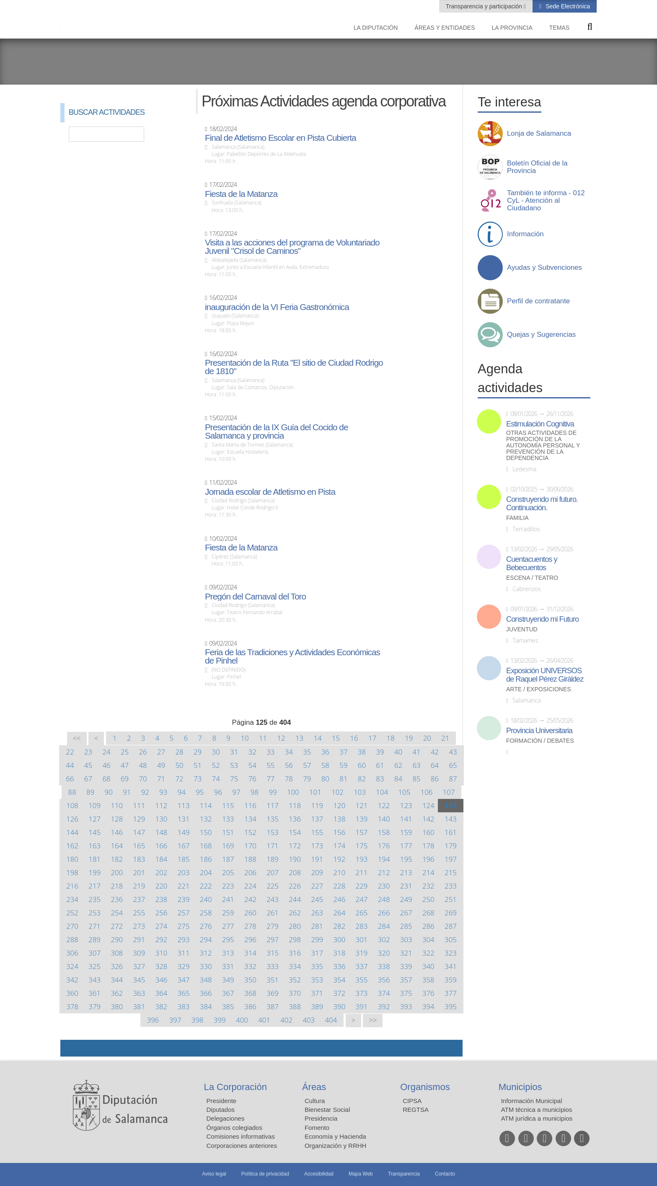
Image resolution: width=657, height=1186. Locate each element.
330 (206, 966)
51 (198, 765)
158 (384, 832)
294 (206, 939)
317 (317, 953)
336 (340, 966)
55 (270, 765)
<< (77, 738)
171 (272, 845)
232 (428, 886)
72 (180, 778)
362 (117, 993)
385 (228, 1006)
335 (317, 966)
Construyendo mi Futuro (542, 619)
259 (228, 912)
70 (143, 778)
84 (398, 778)
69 (125, 778)
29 (198, 752)
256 (161, 912)
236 (117, 899)
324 (72, 966)
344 (117, 979)
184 (161, 859)
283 (362, 926)
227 (317, 886)
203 (184, 872)
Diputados (221, 1109)
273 (139, 926)
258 (206, 912)
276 (206, 926)
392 (384, 1006)
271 (94, 926)
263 (317, 912)
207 (272, 872)
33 (270, 752)
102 (337, 792)
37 (343, 752)
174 (340, 845)
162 (72, 845)
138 (340, 819)
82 (362, 778)
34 (289, 752)
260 (250, 912)
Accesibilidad (319, 1174)
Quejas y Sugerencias (541, 334)
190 (295, 859)
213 (406, 872)
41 (416, 752)
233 (451, 886)
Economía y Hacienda (335, 1136)
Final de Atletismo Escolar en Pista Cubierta (280, 138)
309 (139, 953)
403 (309, 1020)
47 (125, 765)
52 (216, 765)
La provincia (512, 27)
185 (184, 859)
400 (242, 1020)
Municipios (520, 1087)
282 (340, 926)
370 (295, 993)
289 (94, 939)
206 (250, 872)
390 (340, 1006)
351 (272, 979)
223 (228, 886)
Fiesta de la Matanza (241, 194)
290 (117, 939)
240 (206, 899)
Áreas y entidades (444, 27)
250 (428, 899)
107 (449, 792)
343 (94, 979)
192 (340, 859)
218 (117, 886)
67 (88, 778)
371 (317, 993)
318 (340, 953)
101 (315, 792)
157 (362, 832)
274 (161, 926)
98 (255, 792)
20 (427, 738)
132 (206, 819)
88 (72, 792)
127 (94, 819)
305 (451, 939)
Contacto (445, 1174)
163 (94, 845)
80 (325, 778)
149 (184, 832)
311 (184, 953)
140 (384, 819)
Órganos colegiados (234, 1127)
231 (406, 886)
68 (106, 778)
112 (161, 805)
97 (236, 792)
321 (406, 953)
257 (184, 912)
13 (299, 738)
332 (250, 966)
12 (281, 738)
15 (336, 738)
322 (428, 953)
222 (206, 886)
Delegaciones (226, 1118)
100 (293, 792)
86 (435, 778)
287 (451, 926)
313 (228, 953)
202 (161, 872)
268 (428, 912)
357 (406, 979)
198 (72, 872)
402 (286, 1020)
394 (428, 1006)
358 (428, 979)
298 (295, 939)
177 (406, 845)
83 (380, 778)
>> (373, 1020)
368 (250, 993)
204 (206, 872)
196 (428, 859)
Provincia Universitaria (539, 730)
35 (307, 752)
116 (250, 805)
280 (295, 926)
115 (228, 805)
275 (184, 926)
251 (451, 899)
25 (125, 752)
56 (289, 765)
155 (317, 832)
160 (428, 832)
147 (139, 832)
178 (428, 845)
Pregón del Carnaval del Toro (255, 596)
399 (220, 1020)
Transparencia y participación (485, 6)
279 (272, 926)
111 (139, 805)
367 (228, 993)
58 (325, 765)
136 (295, 819)
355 (362, 979)
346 (161, 979)
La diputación (376, 27)
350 (250, 979)
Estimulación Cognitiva (540, 424)
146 (117, 832)
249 (406, 899)
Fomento (317, 1127)
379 (94, 1006)
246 (340, 899)
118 (295, 805)
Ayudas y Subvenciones (544, 267)
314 (250, 953)
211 (362, 872)
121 (362, 805)
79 (307, 778)
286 (428, 926)
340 (428, 966)
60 (362, 765)
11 (263, 738)
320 (384, 953)
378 (72, 1006)
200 (117, 872)
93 (163, 792)
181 (94, 859)
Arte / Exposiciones (538, 689)
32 (252, 752)
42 (435, 752)
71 (161, 778)
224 (250, 886)
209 (317, 872)
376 (428, 993)
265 (362, 912)
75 (234, 778)
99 (273, 792)
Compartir (70, 1048)
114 (206, 805)
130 (161, 819)
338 (384, 966)
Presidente (222, 1100)
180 (72, 859)
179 (451, 845)
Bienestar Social (327, 1109)
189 (272, 859)
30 (216, 752)
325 (94, 966)
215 (451, 872)
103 (360, 792)
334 (295, 966)
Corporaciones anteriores (242, 1145)
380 (117, 1006)
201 (139, 872)
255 (139, 912)
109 (94, 805)
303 (406, 939)
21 (445, 738)
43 (453, 752)
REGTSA (416, 1109)
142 (428, 819)
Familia (517, 518)
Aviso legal (214, 1174)
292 (161, 939)
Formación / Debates (540, 741)
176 (384, 845)
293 (184, 939)
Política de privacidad (265, 1174)
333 (272, 966)
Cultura (315, 1100)
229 (362, 886)
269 (451, 912)
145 (94, 832)
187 (228, 859)
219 (139, 886)
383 (184, 1006)
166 (161, 845)
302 (384, 939)
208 (295, 872)
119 (317, 805)
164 (117, 845)
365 (184, 993)
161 (451, 832)
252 (72, 912)
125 (451, 805)
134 (250, 819)
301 (362, 939)
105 (404, 792)
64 (435, 765)
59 (343, 765)
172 (295, 845)
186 (206, 859)
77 (270, 778)
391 (362, 1006)
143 (451, 819)
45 (88, 765)
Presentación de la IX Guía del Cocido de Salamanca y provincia (276, 431)
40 (398, 752)
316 (295, 953)
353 (317, 979)
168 (206, 845)
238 (161, 899)
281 (317, 926)
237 (139, 899)
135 (272, 819)
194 (384, 859)
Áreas (314, 1087)
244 (295, 899)
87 (453, 778)
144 (72, 832)
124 (428, 805)
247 (362, 899)
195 (406, 859)
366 (206, 993)
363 (139, 993)
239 (184, 899)
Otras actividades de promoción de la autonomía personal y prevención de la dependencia (543, 445)
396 (153, 1020)
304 (428, 939)
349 (228, 979)
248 (384, 899)
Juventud (522, 629)
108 (72, 805)
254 (117, 912)
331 (228, 966)
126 (72, 819)
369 (272, 993)
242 (250, 899)
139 (362, 819)
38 (362, 752)
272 (117, 926)
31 (234, 752)
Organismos (425, 1087)
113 (184, 805)
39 (380, 752)
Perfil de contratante (538, 301)
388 (295, 1006)
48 (143, 765)
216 (72, 886)
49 (161, 765)
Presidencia (321, 1118)
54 (252, 765)
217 (94, 886)
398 (197, 1020)
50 (180, 765)
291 (139, 939)
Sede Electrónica (567, 6)
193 (362, 859)
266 (384, 912)
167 (184, 845)
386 (250, 1006)
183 (139, 859)
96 (218, 792)
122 (384, 805)
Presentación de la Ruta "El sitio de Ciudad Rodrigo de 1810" (294, 367)
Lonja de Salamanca (539, 133)
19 (409, 738)
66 (70, 778)
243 (272, 899)
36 (325, 752)
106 (427, 792)
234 (72, 899)
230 (384, 886)
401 (264, 1020)
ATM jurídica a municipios (537, 1118)
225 (272, 886)
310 (161, 953)
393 (406, 1006)
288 (72, 939)
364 (161, 993)
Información (525, 234)
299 (317, 939)
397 (175, 1020)
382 (161, 1006)
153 (272, 832)
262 (295, 912)
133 (228, 819)
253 (94, 912)
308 (117, 953)
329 (184, 966)
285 (406, 926)
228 (340, 886)
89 (90, 792)
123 (406, 805)
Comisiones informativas (241, 1136)
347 (184, 979)
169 (228, 845)
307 (94, 953)
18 (391, 738)
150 (206, 832)
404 (331, 1020)
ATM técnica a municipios (536, 1109)
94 (182, 792)
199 (94, 872)
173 (317, 845)
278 (250, 926)
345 (139, 979)
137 (317, 819)
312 (206, 953)
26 (143, 752)
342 (72, 979)
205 (228, 872)
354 (340, 979)
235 (94, 899)
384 (206, 1006)
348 (206, 979)
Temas (559, 27)
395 (451, 1006)
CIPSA (412, 1100)
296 (250, 939)
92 (145, 792)
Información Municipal (531, 1100)
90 (109, 792)
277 (228, 926)
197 (451, 859)
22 (70, 752)
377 (451, 993)
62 (398, 765)
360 (72, 993)
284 (384, 926)
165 (139, 845)
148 (161, 832)
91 (127, 792)
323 (451, 953)
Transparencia (404, 1174)
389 (317, 1006)
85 (416, 778)
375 (406, 993)
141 (406, 819)
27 (161, 752)
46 (106, 765)
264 (340, 912)
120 (339, 805)
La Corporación (235, 1087)
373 (362, 993)
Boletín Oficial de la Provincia (537, 167)
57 (307, 765)
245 (317, 899)
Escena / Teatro (532, 578)
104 (382, 792)
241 (228, 899)
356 (384, 979)
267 (406, 912)
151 (228, 832)
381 (139, 1006)
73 (198, 778)
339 (406, 966)
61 (380, 765)
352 (295, 979)
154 (295, 832)
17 (372, 738)
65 (453, 765)
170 (250, 845)
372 (340, 993)
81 (343, 778)
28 (180, 752)
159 (406, 832)
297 (272, 939)
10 (244, 738)
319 (362, 953)
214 (428, 872)
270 (72, 926)
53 (234, 765)
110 (117, 805)
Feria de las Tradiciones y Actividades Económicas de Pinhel (292, 656)
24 (106, 752)
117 (272, 805)
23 (88, 752)
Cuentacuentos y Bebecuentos (531, 563)
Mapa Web (361, 1174)
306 (72, 953)
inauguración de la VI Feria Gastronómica (277, 307)
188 (250, 859)
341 (451, 966)
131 (184, 819)
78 (289, 778)
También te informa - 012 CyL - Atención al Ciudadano (546, 200)
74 (216, 778)
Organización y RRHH (336, 1145)
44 (70, 765)
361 (94, 993)
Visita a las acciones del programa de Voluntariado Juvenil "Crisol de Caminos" (292, 246)
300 (340, 939)
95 (200, 792)
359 (451, 979)
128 (117, 819)
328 (161, 966)
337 (362, 966)
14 (317, 738)
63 (416, 765)
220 (161, 886)
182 (117, 859)
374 (384, 993)
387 (272, 1006)
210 (340, 872)
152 (250, 832)
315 (272, 953)
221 (184, 886)
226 (295, 886)
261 (272, 912)
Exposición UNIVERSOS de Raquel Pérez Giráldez (544, 675)
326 (117, 966)
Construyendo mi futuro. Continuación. (542, 503)
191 (317, 859)
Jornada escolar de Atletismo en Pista (270, 492)
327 (139, 966)
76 (252, 778)
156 (340, 832)
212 (384, 872)
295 (228, 939)
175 (362, 845)
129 (139, 819)
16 (354, 738)
